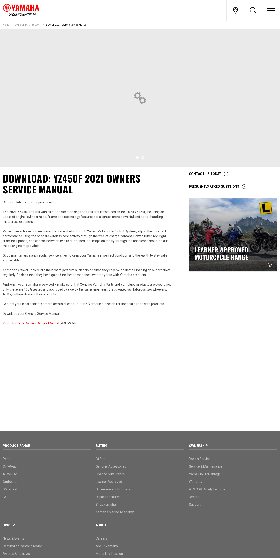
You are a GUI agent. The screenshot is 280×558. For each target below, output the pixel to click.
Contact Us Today (205, 174)
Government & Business (113, 489)
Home (6, 24)
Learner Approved (109, 482)
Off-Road (10, 466)
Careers (101, 538)
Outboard (10, 482)
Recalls (194, 497)
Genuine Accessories (111, 466)
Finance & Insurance (110, 474)
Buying (101, 446)
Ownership (21, 24)
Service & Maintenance (205, 466)
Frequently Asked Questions (214, 186)
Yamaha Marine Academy (115, 512)
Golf (6, 497)
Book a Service (199, 459)
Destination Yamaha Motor (22, 546)
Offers (100, 459)
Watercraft (11, 489)
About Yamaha (107, 546)
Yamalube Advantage (205, 474)
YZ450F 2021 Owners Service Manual (66, 24)
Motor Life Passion (109, 553)
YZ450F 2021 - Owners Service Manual (31, 323)
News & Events (13, 538)
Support (36, 24)
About (101, 525)
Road (6, 459)
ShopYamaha (106, 504)
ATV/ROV (10, 474)
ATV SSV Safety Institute (207, 489)
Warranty (195, 482)
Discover (11, 525)
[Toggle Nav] (271, 10)
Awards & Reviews (16, 553)
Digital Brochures (108, 497)
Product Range (16, 446)
